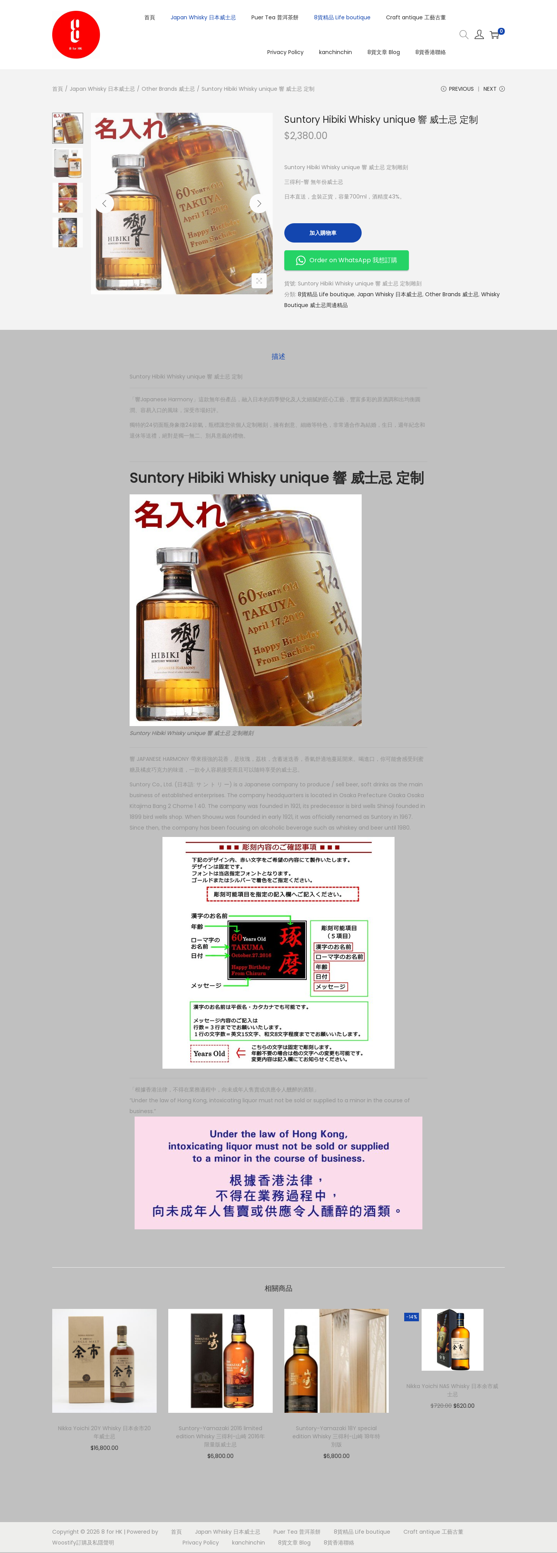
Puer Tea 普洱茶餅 (297, 1532)
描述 (278, 357)
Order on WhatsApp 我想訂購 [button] (346, 261)
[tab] (278, 356)
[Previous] (104, 204)
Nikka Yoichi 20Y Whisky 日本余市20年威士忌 (104, 1433)
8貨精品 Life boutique (326, 295)
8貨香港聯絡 (339, 1543)
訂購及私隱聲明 (95, 1543)
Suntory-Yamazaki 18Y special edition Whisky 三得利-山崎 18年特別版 (336, 1437)
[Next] (259, 204)
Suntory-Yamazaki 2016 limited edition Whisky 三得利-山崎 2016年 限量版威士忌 (220, 1437)
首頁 (57, 89)
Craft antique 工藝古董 (433, 1532)
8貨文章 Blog (294, 1543)
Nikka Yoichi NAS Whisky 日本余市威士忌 (452, 1391)
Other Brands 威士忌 (168, 89)
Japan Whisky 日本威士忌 (102, 89)
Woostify (64, 1543)
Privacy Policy (201, 1543)
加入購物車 (323, 234)
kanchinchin (248, 1543)
